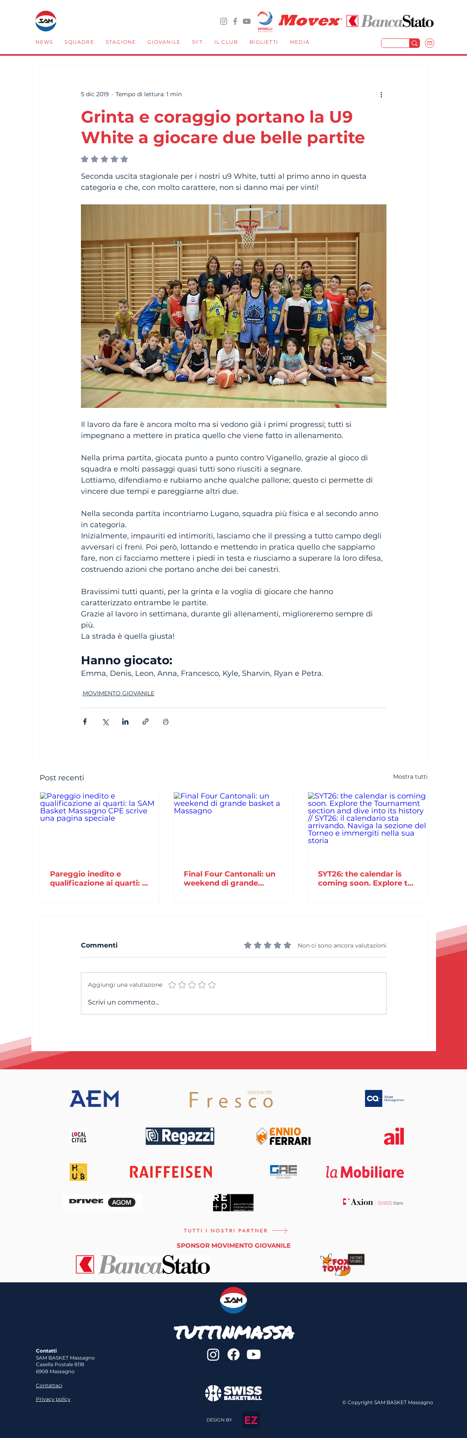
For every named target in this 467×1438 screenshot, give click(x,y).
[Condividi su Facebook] (85, 721)
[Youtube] (254, 1354)
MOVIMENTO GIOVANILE (118, 693)
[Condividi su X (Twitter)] (105, 721)
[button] (79, 43)
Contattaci (49, 1385)
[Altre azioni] (381, 94)
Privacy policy (53, 1399)
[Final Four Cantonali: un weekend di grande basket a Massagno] (233, 825)
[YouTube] (246, 21)
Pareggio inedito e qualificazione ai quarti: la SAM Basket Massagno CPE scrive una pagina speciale (99, 878)
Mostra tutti (410, 776)
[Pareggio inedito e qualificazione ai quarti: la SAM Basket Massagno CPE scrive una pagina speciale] (99, 825)
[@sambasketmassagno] (223, 21)
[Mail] (429, 43)
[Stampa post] (166, 721)
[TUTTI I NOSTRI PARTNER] (236, 1230)
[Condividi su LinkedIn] (125, 721)
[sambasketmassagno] (235, 21)
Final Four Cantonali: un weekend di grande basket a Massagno (229, 878)
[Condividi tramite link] (145, 721)
